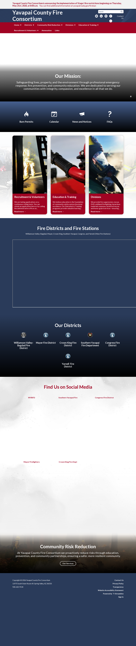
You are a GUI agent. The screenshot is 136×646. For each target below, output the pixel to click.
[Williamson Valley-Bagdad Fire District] (23, 340)
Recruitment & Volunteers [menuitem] (25, 30)
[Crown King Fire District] (68, 339)
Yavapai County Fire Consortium (37, 15)
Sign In (121, 597)
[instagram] (106, 16)
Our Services (68, 563)
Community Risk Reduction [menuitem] (48, 25)
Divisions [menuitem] (69, 25)
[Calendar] (54, 116)
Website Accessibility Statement (111, 590)
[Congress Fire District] (112, 339)
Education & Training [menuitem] (87, 25)
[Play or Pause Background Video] (130, 96)
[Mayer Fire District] (46, 337)
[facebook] (110, 16)
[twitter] (110, 21)
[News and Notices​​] (82, 116)
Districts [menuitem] (28, 25)
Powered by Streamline (113, 594)
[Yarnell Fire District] (68, 360)
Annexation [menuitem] (47, 30)
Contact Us (120, 17)
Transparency (118, 587)
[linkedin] (101, 16)
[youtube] (96, 16)
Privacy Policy (118, 584)
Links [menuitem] (57, 30)
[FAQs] (109, 116)
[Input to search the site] (111, 11)
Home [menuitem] (16, 25)
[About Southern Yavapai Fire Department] (90, 339)
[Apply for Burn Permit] (26, 116)
